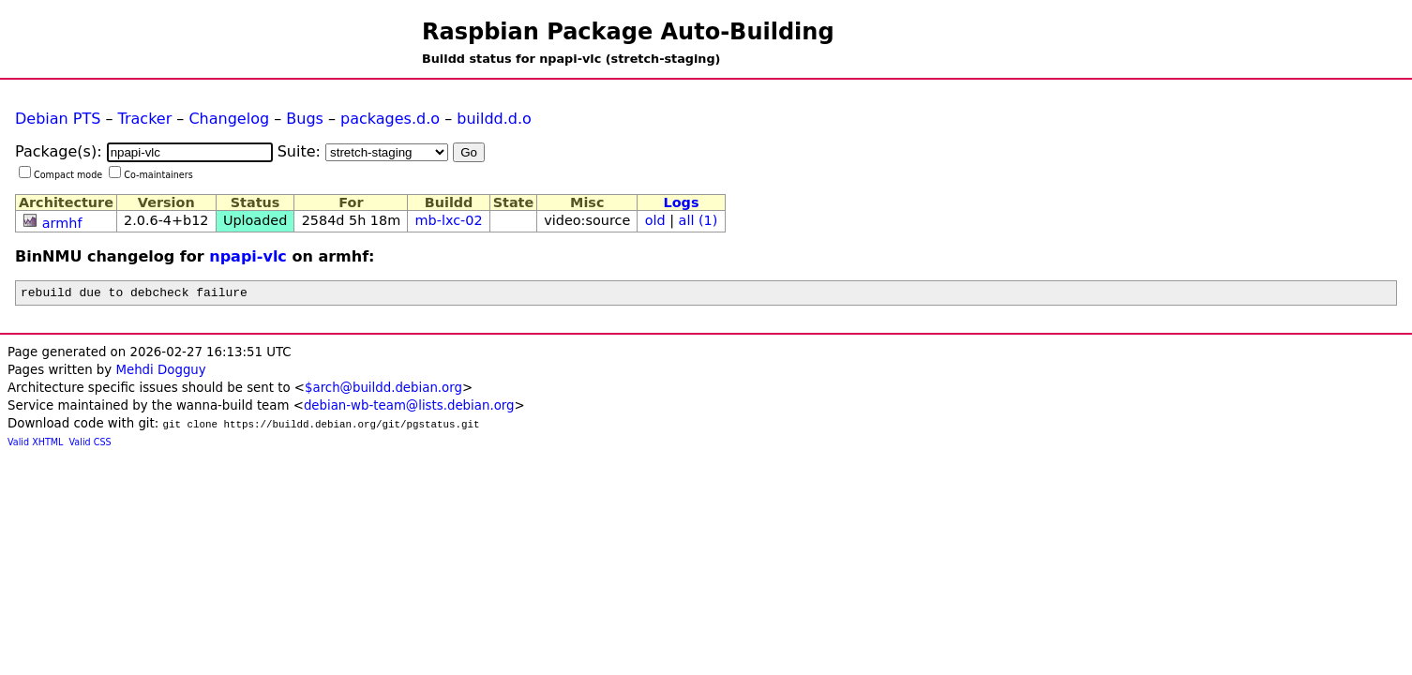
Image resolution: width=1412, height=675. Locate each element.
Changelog (228, 119)
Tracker (145, 119)
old (655, 220)
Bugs (304, 119)
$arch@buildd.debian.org (383, 390)
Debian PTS (57, 119)
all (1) (698, 220)
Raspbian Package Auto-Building (628, 32)
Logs (681, 202)
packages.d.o (390, 119)
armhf (62, 223)
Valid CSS (90, 445)
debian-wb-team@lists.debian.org (409, 408)
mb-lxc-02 (449, 220)
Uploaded (255, 220)
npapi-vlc (248, 256)
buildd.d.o (494, 119)
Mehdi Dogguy (160, 373)
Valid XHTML (35, 445)
